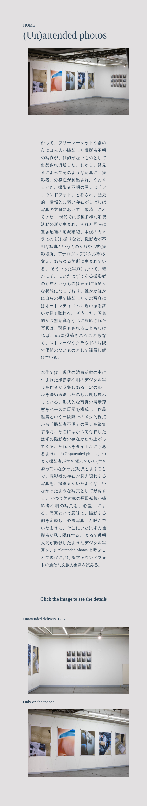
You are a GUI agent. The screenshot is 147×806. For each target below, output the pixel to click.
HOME (29, 25)
